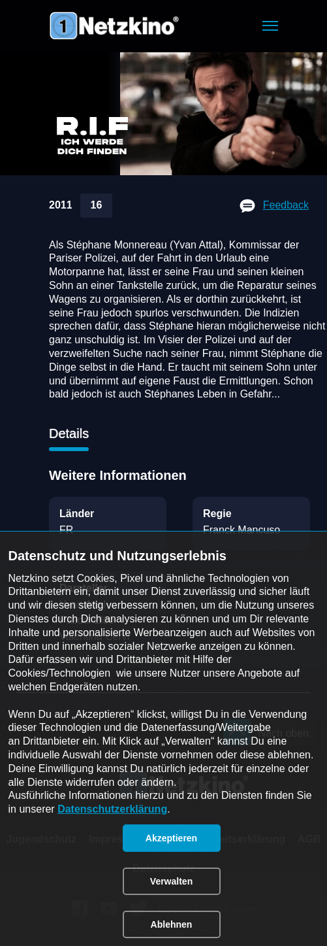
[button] (270, 26)
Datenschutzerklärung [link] (112, 809)
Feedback (286, 205)
